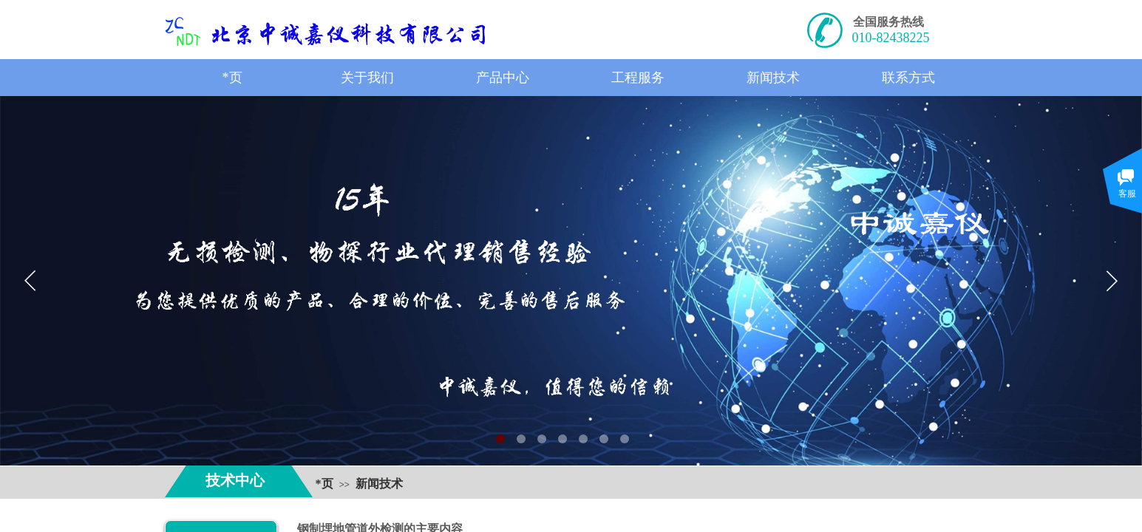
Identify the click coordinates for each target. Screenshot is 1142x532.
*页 (324, 483)
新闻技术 (379, 483)
